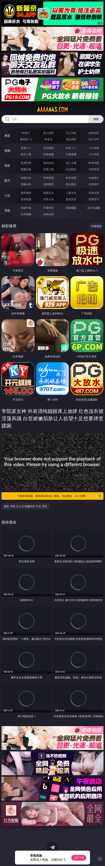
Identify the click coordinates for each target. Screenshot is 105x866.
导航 (7, 210)
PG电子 (26, 133)
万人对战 (71, 133)
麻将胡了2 (26, 139)
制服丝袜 (26, 169)
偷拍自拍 (48, 163)
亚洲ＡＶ (26, 148)
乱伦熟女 (71, 169)
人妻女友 (71, 193)
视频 (7, 150)
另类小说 (48, 199)
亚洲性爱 (26, 163)
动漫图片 (93, 178)
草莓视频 (71, 208)
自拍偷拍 (48, 148)
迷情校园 (26, 199)
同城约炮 (26, 208)
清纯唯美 (48, 184)
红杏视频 (26, 214)
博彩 (7, 136)
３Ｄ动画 (93, 148)
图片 (7, 180)
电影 (7, 165)
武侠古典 (93, 193)
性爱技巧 (93, 199)
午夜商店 (48, 208)
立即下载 (79, 857)
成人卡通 (71, 163)
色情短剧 (48, 214)
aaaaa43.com (52, 109)
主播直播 (71, 154)
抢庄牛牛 (93, 139)
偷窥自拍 (26, 178)
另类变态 (93, 169)
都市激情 (26, 193)
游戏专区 (93, 133)
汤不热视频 (93, 208)
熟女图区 (71, 184)
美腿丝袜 (26, 184)
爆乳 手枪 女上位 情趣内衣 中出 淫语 (25, 506)
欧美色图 (71, 178)
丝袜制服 (48, 154)
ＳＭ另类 (93, 154)
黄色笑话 (71, 199)
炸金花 (48, 139)
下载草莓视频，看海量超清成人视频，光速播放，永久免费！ (59, 496)
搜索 (96, 119)
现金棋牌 (71, 139)
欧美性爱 (93, 163)
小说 (7, 195)
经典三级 (48, 169)
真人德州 (48, 133)
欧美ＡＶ (71, 148)
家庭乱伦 (48, 193)
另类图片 (93, 184)
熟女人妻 (26, 154)
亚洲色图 (48, 178)
